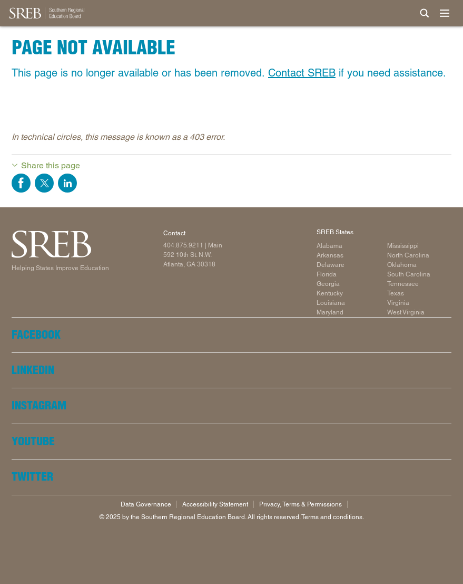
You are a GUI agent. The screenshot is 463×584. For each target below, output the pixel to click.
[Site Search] (424, 13)
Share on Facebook (21, 183)
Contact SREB (302, 72)
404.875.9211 (183, 245)
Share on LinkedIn (67, 183)
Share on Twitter (44, 183)
